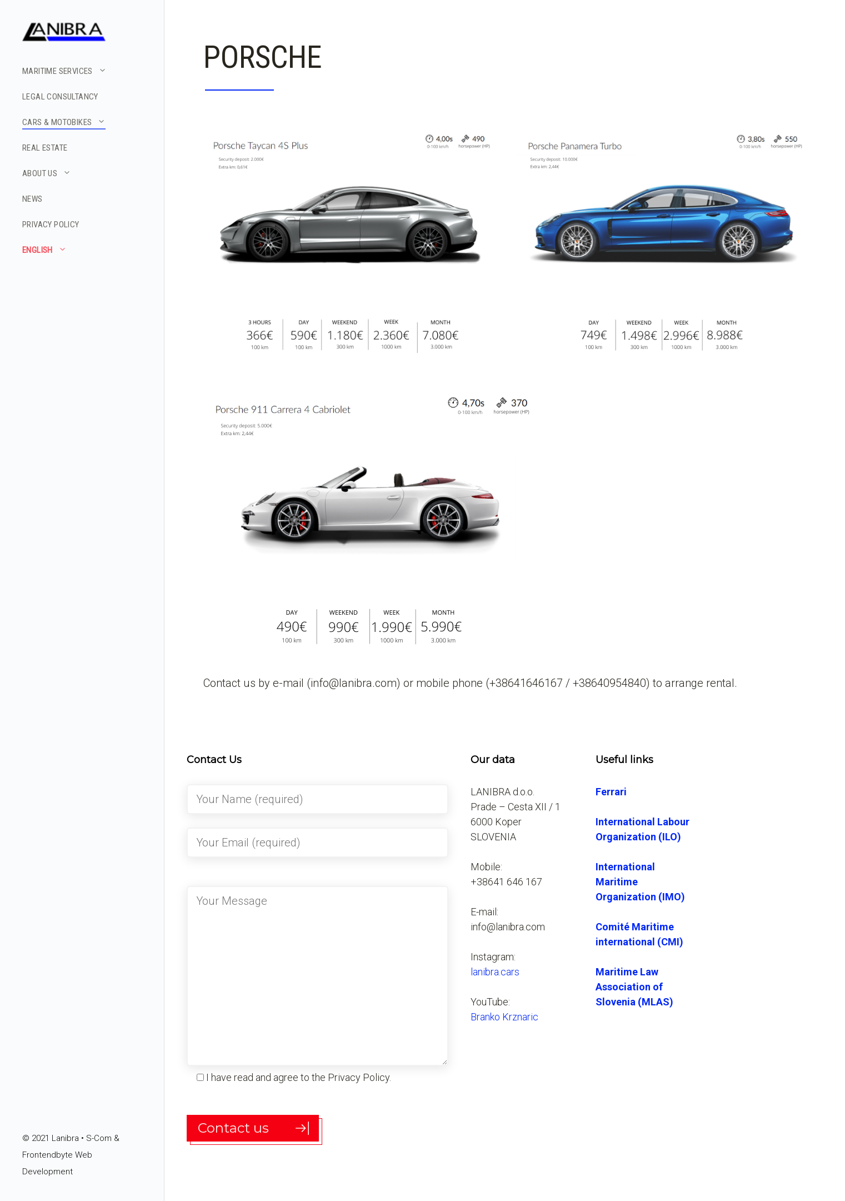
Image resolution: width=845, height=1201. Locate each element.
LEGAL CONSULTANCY (60, 97)
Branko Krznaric (504, 1017)
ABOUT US (46, 173)
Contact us (233, 1128)
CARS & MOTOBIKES (64, 121)
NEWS (32, 199)
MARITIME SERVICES (64, 70)
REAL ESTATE (44, 148)
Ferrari (611, 792)
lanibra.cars (495, 972)
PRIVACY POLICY (50, 225)
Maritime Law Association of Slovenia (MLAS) (634, 987)
